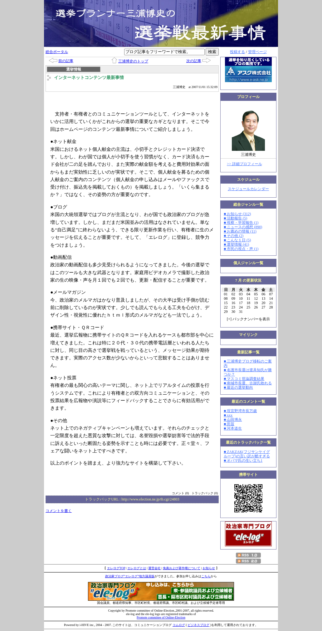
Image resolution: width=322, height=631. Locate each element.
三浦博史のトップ (133, 61)
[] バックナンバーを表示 (248, 319)
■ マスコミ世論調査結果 (244, 379)
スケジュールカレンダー (248, 189)
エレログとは (136, 568)
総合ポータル (57, 52)
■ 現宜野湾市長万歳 (240, 411)
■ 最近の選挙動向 (238, 387)
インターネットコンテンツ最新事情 (89, 77)
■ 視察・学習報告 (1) (241, 222)
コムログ (179, 625)
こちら (206, 576)
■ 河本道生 (233, 428)
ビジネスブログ (198, 625)
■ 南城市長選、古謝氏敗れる (248, 383)
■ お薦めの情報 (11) (240, 231)
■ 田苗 (229, 424)
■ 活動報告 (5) (235, 218)
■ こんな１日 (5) (237, 240)
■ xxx (228, 415)
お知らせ (208, 568)
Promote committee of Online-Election (161, 617)
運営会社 (154, 568)
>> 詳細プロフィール (244, 164)
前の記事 (65, 61)
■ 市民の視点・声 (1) (241, 249)
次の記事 (193, 61)
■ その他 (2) (233, 236)
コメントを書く (59, 511)
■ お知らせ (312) (237, 214)
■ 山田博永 (233, 419)
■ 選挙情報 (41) (236, 244)
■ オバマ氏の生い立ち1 (243, 460)
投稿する (237, 52)
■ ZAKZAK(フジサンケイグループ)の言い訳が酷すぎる (247, 454)
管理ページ (257, 52)
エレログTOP (116, 568)
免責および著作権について (181, 568)
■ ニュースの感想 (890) (243, 227)
